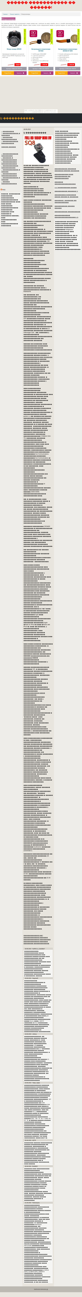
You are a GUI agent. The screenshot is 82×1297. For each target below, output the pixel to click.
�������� (8, 131)
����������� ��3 (33, 935)
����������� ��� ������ (38, 357)
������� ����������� (36, 943)
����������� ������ (36, 589)
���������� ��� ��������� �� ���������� (64, 176)
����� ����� (8, 147)
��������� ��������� (67, 212)
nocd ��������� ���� (66, 187)
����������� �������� (37, 939)
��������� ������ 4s (66, 191)
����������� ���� (34, 693)
